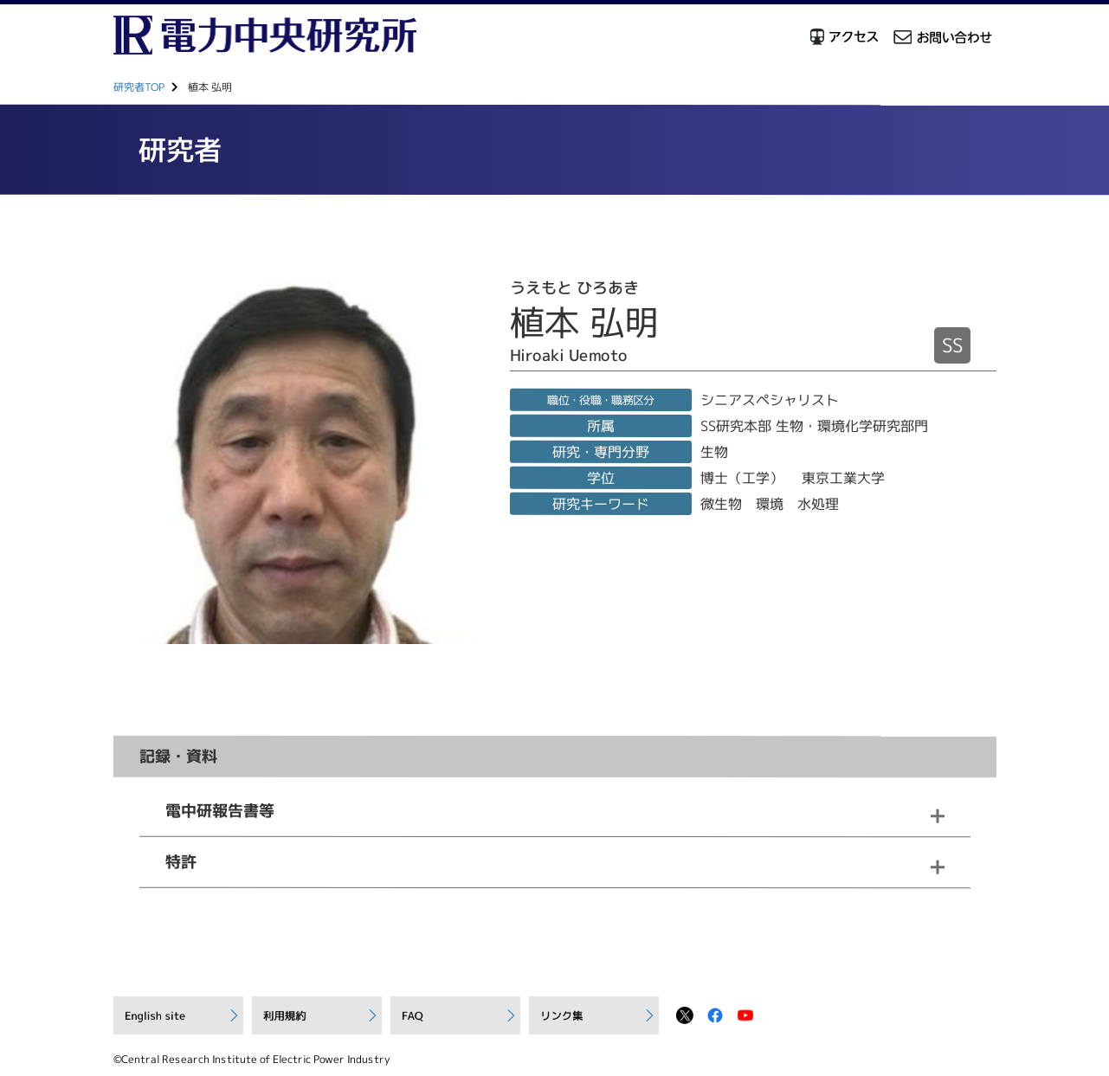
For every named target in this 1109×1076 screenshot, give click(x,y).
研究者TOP (138, 87)
